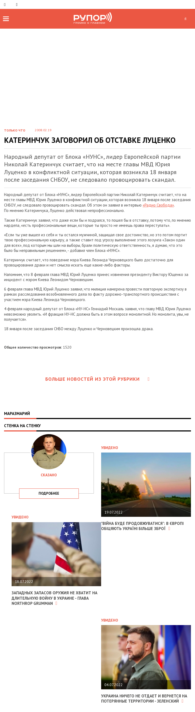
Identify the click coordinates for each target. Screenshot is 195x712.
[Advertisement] (97, 69)
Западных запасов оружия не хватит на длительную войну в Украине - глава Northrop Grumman (54, 598)
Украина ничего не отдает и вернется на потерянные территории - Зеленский (144, 698)
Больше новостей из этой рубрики (97, 379)
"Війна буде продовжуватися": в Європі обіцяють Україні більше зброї (142, 526)
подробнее (49, 493)
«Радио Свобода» (158, 205)
